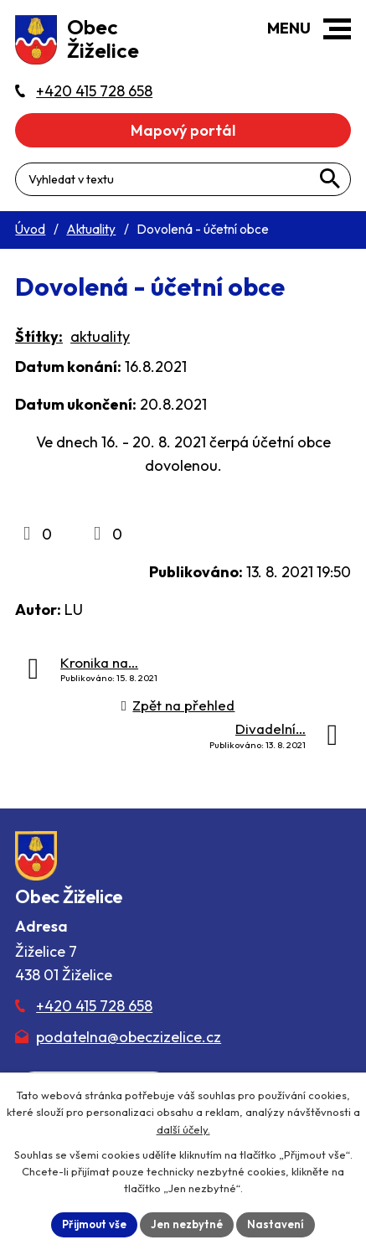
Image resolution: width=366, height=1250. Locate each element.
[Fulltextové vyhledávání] (183, 179)
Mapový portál (183, 130)
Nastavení (275, 1224)
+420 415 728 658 (94, 1005)
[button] (337, 28)
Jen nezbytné (187, 1224)
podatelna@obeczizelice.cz (128, 1036)
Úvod (30, 229)
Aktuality (91, 229)
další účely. (183, 1129)
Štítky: (39, 336)
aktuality (100, 336)
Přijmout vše (94, 1224)
